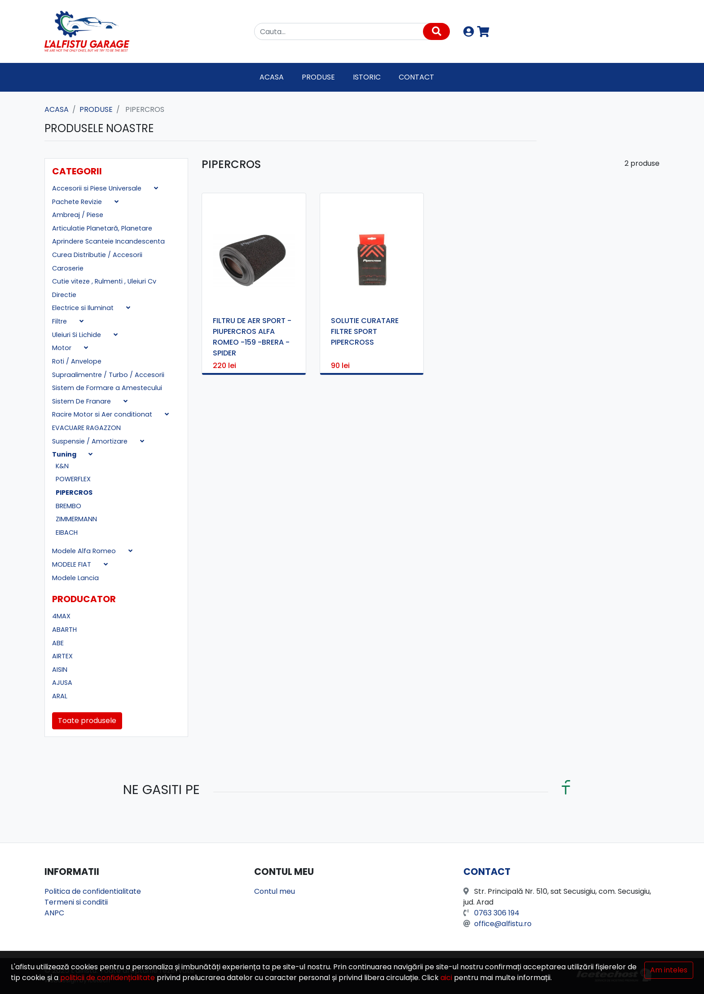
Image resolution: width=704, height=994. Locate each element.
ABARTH (64, 629)
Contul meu (274, 891)
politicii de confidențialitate (107, 977)
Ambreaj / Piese (77, 214)
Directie (64, 294)
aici (446, 977)
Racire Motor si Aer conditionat (103, 414)
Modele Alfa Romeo (85, 550)
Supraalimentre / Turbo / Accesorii (108, 374)
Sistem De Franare (82, 401)
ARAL (59, 696)
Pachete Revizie (78, 201)
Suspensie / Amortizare (90, 441)
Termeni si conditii (76, 902)
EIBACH (67, 532)
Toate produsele (87, 720)
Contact (416, 77)
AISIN (59, 669)
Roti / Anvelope (76, 361)
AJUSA (62, 682)
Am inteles (668, 970)
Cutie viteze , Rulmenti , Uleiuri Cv (104, 281)
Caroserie (68, 268)
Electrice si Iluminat (83, 307)
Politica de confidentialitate (92, 891)
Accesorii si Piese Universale (97, 188)
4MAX (61, 616)
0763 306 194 (496, 913)
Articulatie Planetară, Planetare (102, 228)
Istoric (367, 77)
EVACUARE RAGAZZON (86, 427)
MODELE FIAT (72, 564)
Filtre (60, 321)
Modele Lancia (75, 577)
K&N (62, 466)
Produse (318, 77)
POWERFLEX (73, 479)
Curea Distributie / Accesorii (97, 254)
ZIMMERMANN (76, 519)
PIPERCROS (74, 492)
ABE (58, 643)
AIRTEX (62, 656)
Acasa (272, 77)
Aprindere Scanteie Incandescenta (108, 241)
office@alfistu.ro (503, 924)
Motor (62, 347)
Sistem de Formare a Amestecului (107, 387)
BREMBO (68, 505)
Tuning (65, 454)
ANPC (54, 913)
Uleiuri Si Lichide (77, 334)
